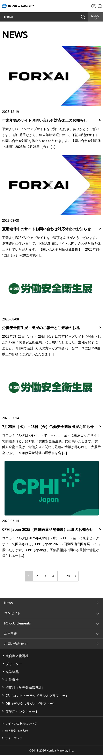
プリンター (14, 664)
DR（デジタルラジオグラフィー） (31, 703)
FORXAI (8, 17)
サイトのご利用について (21, 723)
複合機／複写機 (17, 656)
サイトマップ (13, 738)
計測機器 (12, 679)
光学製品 (12, 672)
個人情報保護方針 (16, 731)
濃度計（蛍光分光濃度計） (25, 687)
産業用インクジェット (22, 711)
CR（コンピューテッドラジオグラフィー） (37, 695)
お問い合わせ (16, 643)
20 (68, 576)
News (8, 603)
